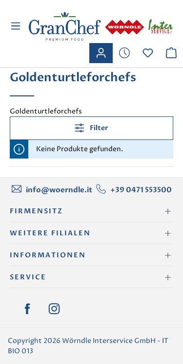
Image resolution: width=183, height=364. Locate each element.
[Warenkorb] (171, 53)
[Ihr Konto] (101, 53)
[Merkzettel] (124, 53)
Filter (91, 128)
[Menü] (17, 26)
